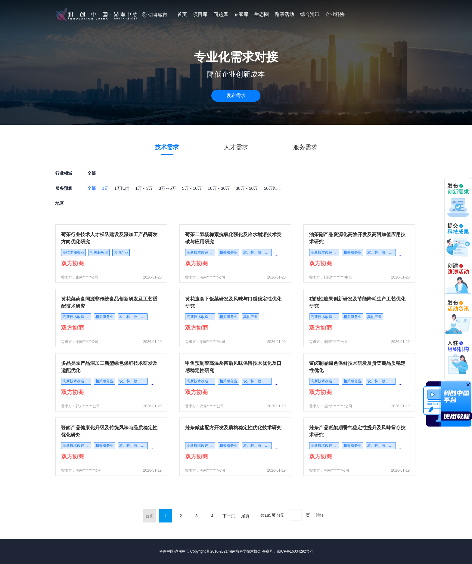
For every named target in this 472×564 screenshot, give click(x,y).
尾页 (245, 515)
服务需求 (305, 147)
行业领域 (63, 173)
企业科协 (335, 14)
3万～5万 (167, 188)
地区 (59, 203)
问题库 (220, 14)
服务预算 (63, 188)
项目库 (200, 14)
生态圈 (261, 14)
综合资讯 (309, 14)
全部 (91, 188)
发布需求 (236, 95)
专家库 (241, 14)
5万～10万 (192, 188)
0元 (105, 188)
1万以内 (121, 188)
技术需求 (167, 147)
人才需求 (236, 147)
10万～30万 (219, 188)
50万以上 (272, 188)
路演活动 (284, 14)
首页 (182, 14)
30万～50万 (247, 188)
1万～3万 (144, 188)
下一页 (228, 515)
